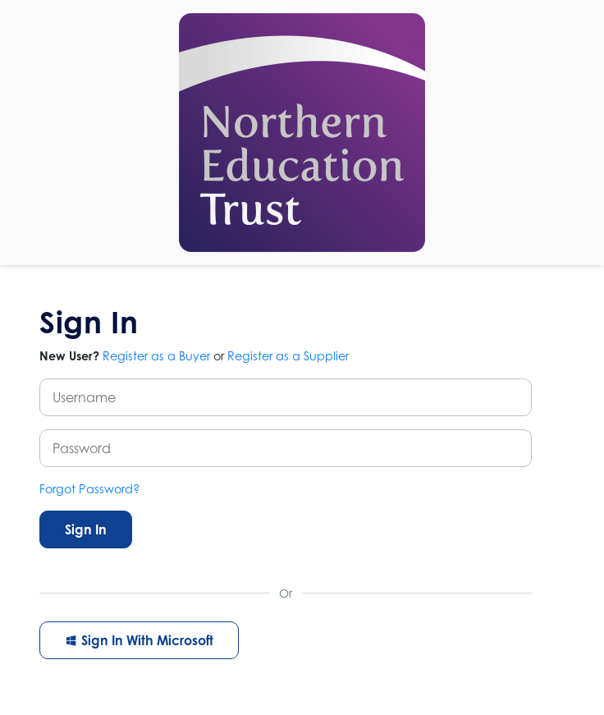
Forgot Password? (89, 489)
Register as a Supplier (288, 356)
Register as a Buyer (156, 356)
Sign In (86, 529)
